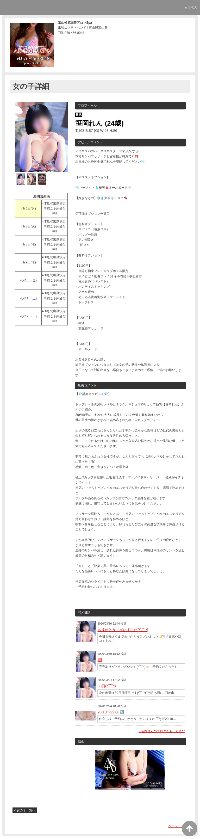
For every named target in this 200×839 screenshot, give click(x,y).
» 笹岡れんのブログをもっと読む (162, 731)
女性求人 (191, 7)
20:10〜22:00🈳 (110, 712)
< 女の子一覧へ (24, 810)
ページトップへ (179, 826)
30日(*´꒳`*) (106, 686)
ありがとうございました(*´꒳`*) (122, 630)
